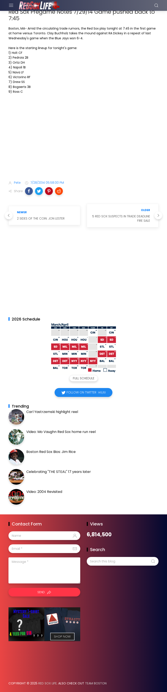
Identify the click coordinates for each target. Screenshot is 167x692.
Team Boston (96, 683)
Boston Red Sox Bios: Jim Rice (51, 451)
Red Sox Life (47, 683)
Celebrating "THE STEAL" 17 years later (58, 471)
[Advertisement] (83, 142)
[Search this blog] (123, 561)
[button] (29, 191)
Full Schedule (83, 378)
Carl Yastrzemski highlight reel (52, 411)
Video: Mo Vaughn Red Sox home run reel (61, 431)
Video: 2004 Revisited (44, 491)
